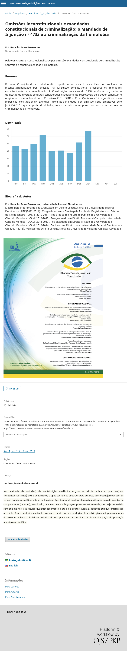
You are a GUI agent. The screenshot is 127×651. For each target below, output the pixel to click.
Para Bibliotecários (15, 597)
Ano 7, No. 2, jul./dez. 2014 (42, 13)
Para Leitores (12, 586)
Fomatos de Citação (16, 434)
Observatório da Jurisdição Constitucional (32, 3)
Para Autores (12, 591)
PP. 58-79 (13, 388)
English (13, 565)
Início (8, 13)
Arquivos (20, 13)
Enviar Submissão (18, 539)
